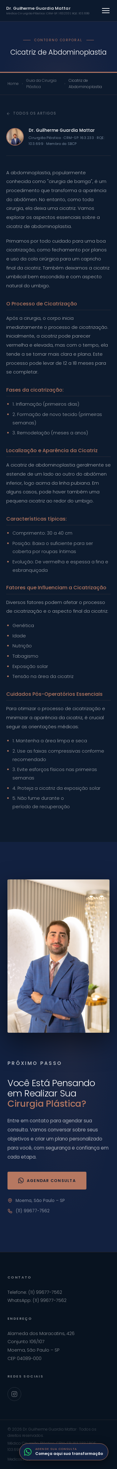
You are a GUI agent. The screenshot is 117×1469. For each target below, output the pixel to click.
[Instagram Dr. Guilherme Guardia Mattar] (14, 1394)
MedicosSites (19, 1459)
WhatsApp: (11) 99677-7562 (36, 1300)
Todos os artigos (31, 113)
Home (13, 83)
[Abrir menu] (106, 10)
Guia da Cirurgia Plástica (41, 83)
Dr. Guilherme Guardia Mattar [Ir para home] (47, 10)
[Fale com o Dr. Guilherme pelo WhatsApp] (63, 1451)
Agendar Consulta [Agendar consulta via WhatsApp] (47, 1180)
